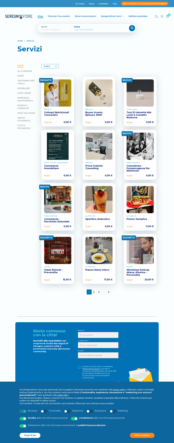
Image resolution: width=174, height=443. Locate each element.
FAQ (115, 4)
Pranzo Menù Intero (97, 270)
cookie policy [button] (62, 395)
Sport (20, 76)
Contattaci (103, 4)
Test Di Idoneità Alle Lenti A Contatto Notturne (139, 115)
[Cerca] (95, 29)
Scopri (88, 122)
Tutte (20, 65)
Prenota (48, 122)
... (104, 292)
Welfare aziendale (138, 16)
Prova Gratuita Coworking (94, 167)
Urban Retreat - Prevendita (53, 271)
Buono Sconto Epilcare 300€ (94, 113)
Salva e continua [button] (142, 435)
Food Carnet (24, 93)
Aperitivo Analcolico (97, 219)
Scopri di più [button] (30, 435)
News (91, 4)
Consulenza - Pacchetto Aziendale (56, 220)
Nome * (81, 330)
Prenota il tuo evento (59, 16)
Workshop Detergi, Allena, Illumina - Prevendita (138, 272)
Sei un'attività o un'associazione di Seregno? (145, 4)
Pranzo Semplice (137, 219)
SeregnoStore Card (111, 16)
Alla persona (24, 71)
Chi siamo (80, 4)
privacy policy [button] (119, 390)
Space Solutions (26, 113)
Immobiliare (23, 88)
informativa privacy (91, 369)
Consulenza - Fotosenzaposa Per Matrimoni (138, 168)
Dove (44, 26)
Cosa (77, 26)
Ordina (50, 66)
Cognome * (83, 340)
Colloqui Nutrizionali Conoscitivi (56, 113)
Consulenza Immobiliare (51, 167)
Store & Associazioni (85, 16)
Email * (81, 350)
